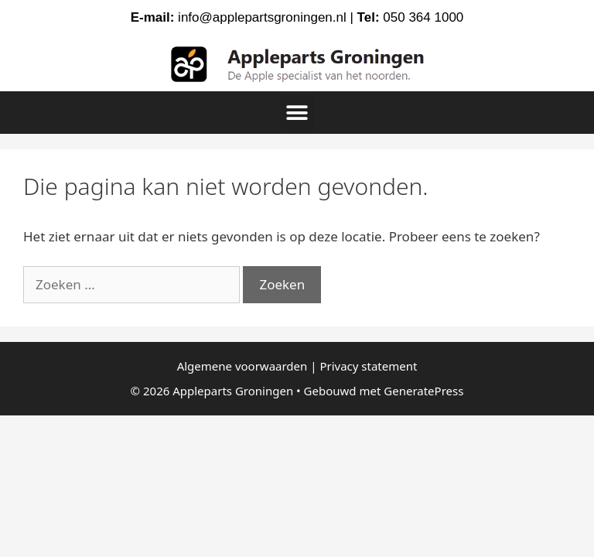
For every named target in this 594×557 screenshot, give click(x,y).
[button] (297, 112)
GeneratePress (423, 390)
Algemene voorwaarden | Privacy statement (297, 366)
